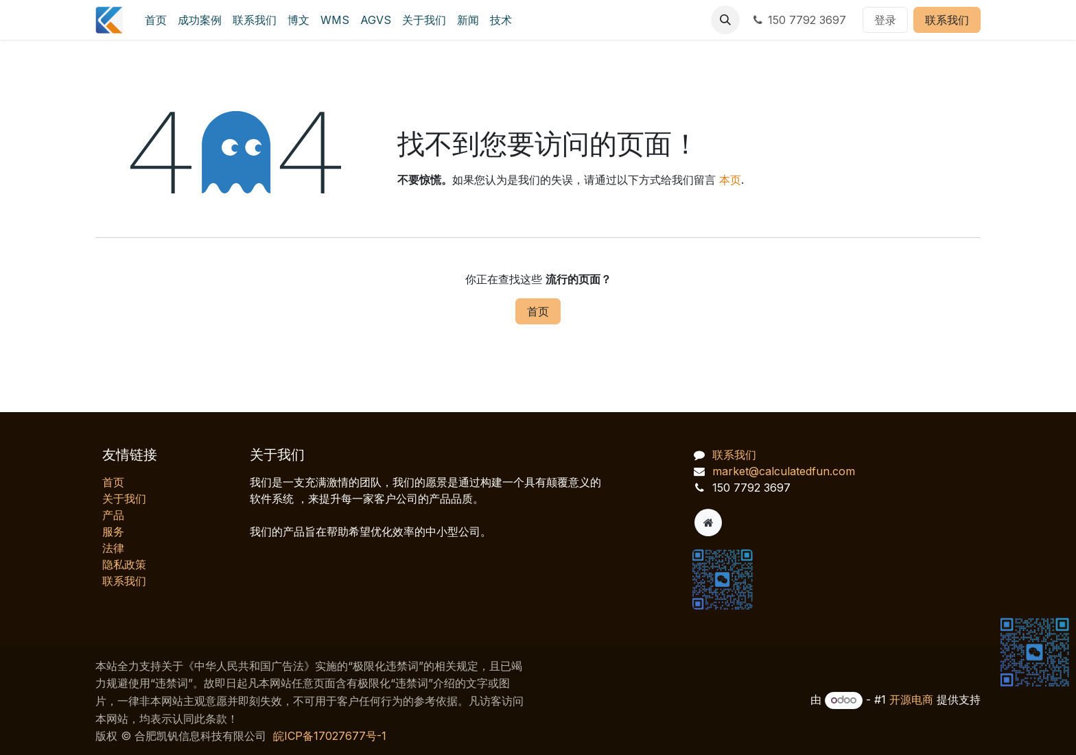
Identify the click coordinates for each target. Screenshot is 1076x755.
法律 (113, 548)
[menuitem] (155, 20)
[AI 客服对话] (925, 508)
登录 (885, 20)
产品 (113, 515)
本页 (730, 180)
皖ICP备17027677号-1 (329, 736)
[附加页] (708, 522)
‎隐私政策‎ (124, 564)
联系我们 (947, 20)
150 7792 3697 (798, 20)
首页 (538, 311)
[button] (725, 19)
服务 (113, 531)
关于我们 (124, 498)
